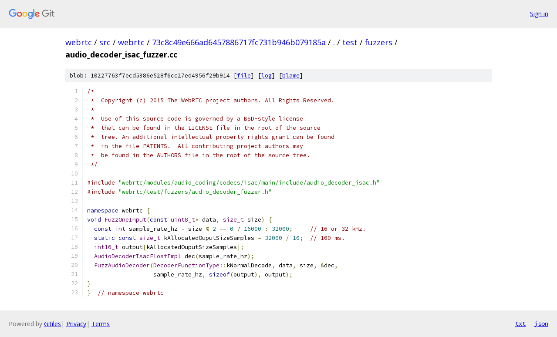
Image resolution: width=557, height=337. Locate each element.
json (541, 323)
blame (291, 75)
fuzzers (378, 42)
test (350, 42)
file (244, 75)
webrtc (78, 42)
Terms (100, 324)
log (266, 75)
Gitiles (52, 324)
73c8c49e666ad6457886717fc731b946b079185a (239, 42)
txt (520, 323)
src (105, 42)
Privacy (76, 324)
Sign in (539, 14)
